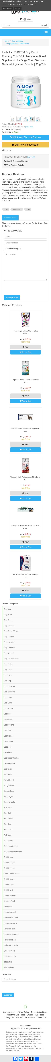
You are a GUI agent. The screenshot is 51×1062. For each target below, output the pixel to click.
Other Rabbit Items (11, 874)
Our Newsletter (9, 1012)
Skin (6, 209)
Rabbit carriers (10, 896)
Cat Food (7, 714)
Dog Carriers (9, 637)
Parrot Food (9, 780)
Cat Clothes (8, 736)
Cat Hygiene (9, 725)
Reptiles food (9, 901)
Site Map (19, 1017)
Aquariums (8, 841)
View (25, 347)
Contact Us (41, 1017)
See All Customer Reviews (16, 161)
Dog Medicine (17, 41)
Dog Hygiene (9, 642)
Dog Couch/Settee (11, 659)
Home (6, 41)
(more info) (29, 127)
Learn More (7, 9)
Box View (7, 807)
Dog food (7, 609)
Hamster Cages (10, 923)
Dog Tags (8, 697)
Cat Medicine (9, 763)
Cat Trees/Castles (11, 758)
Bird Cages (8, 796)
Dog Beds (8, 620)
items (25, 19)
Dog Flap (7, 681)
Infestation (8, 962)
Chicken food (9, 951)
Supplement (17, 209)
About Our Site (13, 1015)
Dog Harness (9, 686)
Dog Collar (8, 664)
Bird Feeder (8, 818)
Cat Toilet (7, 769)
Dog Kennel (8, 653)
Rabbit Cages (9, 863)
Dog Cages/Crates (11, 631)
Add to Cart (25, 352)
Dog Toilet (8, 670)
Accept (17, 9)
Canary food (9, 791)
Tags (23, 1015)
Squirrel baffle (9, 802)
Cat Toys (7, 730)
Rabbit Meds (9, 879)
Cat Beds (7, 747)
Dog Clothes (9, 626)
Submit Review (12, 297)
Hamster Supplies (11, 934)
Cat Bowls (8, 719)
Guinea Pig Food (11, 918)
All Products (9, 967)
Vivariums (8, 907)
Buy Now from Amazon (25, 144)
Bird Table (8, 829)
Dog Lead (8, 703)
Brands (30, 1015)
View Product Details (14, 165)
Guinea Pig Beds (11, 945)
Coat (28, 209)
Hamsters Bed (10, 940)
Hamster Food (10, 912)
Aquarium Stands (11, 846)
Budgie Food (9, 785)
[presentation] (24, 288)
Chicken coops (10, 956)
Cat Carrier (8, 741)
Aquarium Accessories (13, 852)
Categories (9, 1017)
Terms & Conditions (39, 1012)
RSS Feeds (39, 1015)
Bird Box (7, 824)
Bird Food (8, 774)
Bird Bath (7, 813)
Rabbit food (8, 857)
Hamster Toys (9, 929)
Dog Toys (7, 675)
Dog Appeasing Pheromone (17, 44)
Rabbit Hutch (9, 868)
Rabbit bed (8, 890)
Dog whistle (8, 708)
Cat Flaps (8, 752)
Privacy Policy (23, 1012)
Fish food (7, 835)
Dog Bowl (8, 615)
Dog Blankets (9, 692)
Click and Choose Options (25, 137)
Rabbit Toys (8, 885)
